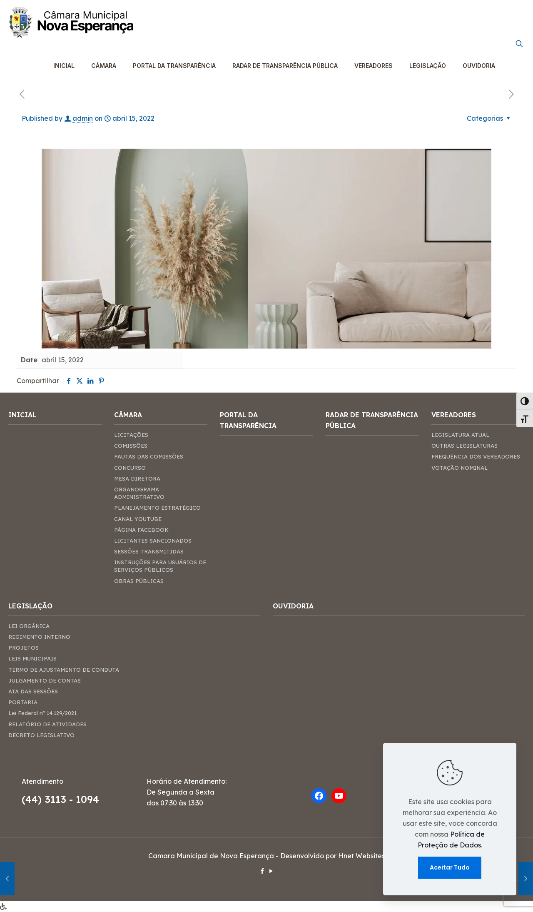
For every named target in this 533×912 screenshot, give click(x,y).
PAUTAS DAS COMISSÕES (148, 456)
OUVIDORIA (293, 606)
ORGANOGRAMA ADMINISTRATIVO (139, 493)
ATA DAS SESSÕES (33, 691)
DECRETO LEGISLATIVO (41, 735)
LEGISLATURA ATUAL (460, 434)
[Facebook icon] (262, 871)
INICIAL (22, 415)
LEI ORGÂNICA (29, 626)
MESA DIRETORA (137, 478)
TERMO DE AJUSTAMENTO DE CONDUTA (63, 669)
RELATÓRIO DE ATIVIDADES (47, 724)
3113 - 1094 (72, 799)
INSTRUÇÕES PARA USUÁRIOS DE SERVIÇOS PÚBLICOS (160, 566)
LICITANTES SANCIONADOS (153, 540)
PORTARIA (22, 702)
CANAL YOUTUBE (138, 519)
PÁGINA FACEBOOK (141, 529)
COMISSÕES (130, 445)
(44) (33, 799)
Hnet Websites (361, 856)
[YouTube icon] (271, 871)
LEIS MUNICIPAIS (32, 658)
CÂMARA (128, 415)
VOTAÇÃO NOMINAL (459, 467)
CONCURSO (130, 467)
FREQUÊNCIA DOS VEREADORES (475, 456)
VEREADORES (453, 415)
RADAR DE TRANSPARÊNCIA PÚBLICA (372, 420)
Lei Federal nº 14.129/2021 (42, 713)
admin (82, 118)
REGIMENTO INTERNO (39, 636)
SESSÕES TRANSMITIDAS (149, 551)
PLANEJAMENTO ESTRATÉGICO (157, 507)
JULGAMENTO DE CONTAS (44, 680)
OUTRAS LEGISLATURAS (464, 445)
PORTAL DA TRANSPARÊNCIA (248, 420)
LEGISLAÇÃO (30, 606)
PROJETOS (23, 647)
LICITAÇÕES (131, 434)
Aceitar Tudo (450, 867)
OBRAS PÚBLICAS (139, 581)
